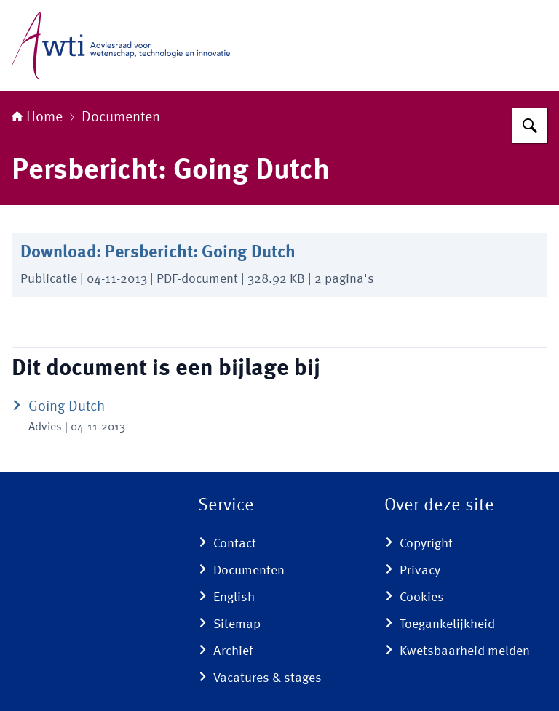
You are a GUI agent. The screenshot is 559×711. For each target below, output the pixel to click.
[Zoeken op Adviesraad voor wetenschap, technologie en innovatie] (529, 125)
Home (37, 118)
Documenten (121, 118)
